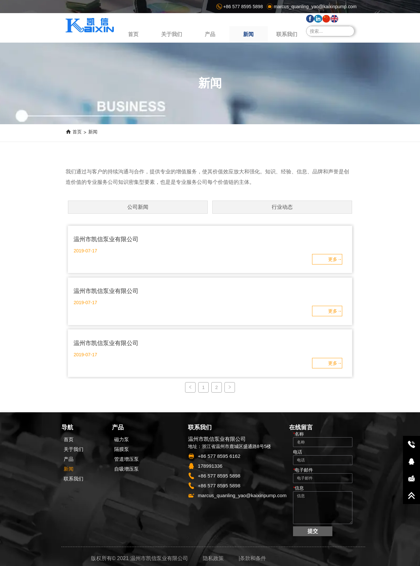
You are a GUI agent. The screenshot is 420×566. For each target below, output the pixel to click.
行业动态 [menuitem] (282, 207)
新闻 (92, 131)
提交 (312, 531)
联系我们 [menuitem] (286, 34)
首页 (77, 131)
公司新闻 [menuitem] (137, 207)
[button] (210, 34)
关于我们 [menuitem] (171, 34)
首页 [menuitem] (133, 34)
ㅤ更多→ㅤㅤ (335, 259)
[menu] (210, 34)
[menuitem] (210, 34)
